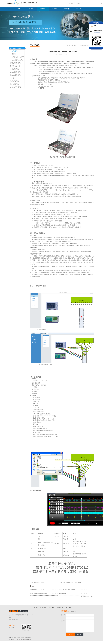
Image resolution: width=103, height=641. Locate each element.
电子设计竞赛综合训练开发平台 (37, 589)
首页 (19, 9)
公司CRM (78, 3)
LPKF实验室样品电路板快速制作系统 (38, 593)
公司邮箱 (71, 3)
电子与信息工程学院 (82, 45)
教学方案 (74, 45)
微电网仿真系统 (62, 593)
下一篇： (70, 582)
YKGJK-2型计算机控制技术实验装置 (67, 589)
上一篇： (37, 582)
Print (92, 596)
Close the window (85, 596)
